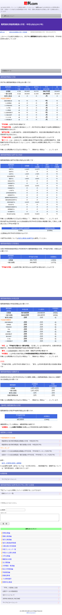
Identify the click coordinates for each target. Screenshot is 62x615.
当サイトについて (9, 596)
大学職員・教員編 (8, 567)
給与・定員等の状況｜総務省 (11, 463)
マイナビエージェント (9, 479)
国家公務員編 (7, 538)
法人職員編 (6, 564)
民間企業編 (6, 534)
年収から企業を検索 (9, 554)
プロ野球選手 (7, 580)
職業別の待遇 (7, 561)
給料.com (2, 32)
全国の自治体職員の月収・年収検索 (18, 32)
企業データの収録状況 (10, 593)
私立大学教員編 (8, 570)
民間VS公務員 (7, 583)
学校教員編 (6, 574)
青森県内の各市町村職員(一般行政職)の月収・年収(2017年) (21, 444)
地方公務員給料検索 (9, 544)
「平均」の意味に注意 (10, 589)
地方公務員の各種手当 (25, 238)
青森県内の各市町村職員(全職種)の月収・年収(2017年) (20, 441)
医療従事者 (6, 577)
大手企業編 (6, 557)
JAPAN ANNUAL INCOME (11, 600)
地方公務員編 (7, 541)
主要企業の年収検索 (9, 547)
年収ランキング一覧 (9, 551)
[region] (31, 54)
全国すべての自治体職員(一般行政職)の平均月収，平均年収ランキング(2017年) (28, 455)
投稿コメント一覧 (8, 493)
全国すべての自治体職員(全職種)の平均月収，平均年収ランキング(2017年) (27, 451)
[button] (31, 16)
